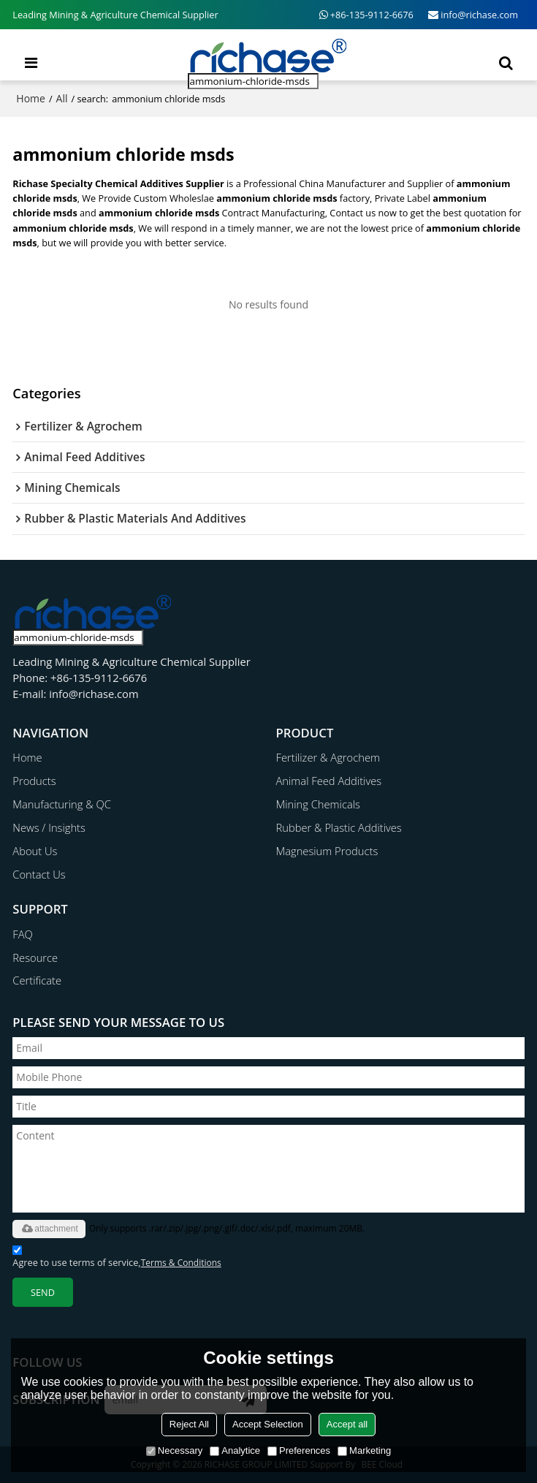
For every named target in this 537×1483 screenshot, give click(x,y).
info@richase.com (479, 15)
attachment (48, 1229)
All (62, 98)
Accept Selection (267, 1424)
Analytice (235, 1450)
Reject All (189, 1424)
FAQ (22, 934)
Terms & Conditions (181, 1262)
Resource (35, 957)
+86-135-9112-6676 (372, 15)
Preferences (298, 1450)
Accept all (347, 1424)
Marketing (364, 1450)
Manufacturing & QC (61, 804)
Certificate (36, 980)
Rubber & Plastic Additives (339, 827)
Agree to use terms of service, (116, 1257)
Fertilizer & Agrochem (328, 757)
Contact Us (38, 874)
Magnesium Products (327, 850)
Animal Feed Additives (329, 780)
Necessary (174, 1450)
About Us (34, 850)
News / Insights (48, 827)
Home (30, 98)
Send (43, 1292)
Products (34, 780)
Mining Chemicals (318, 804)
